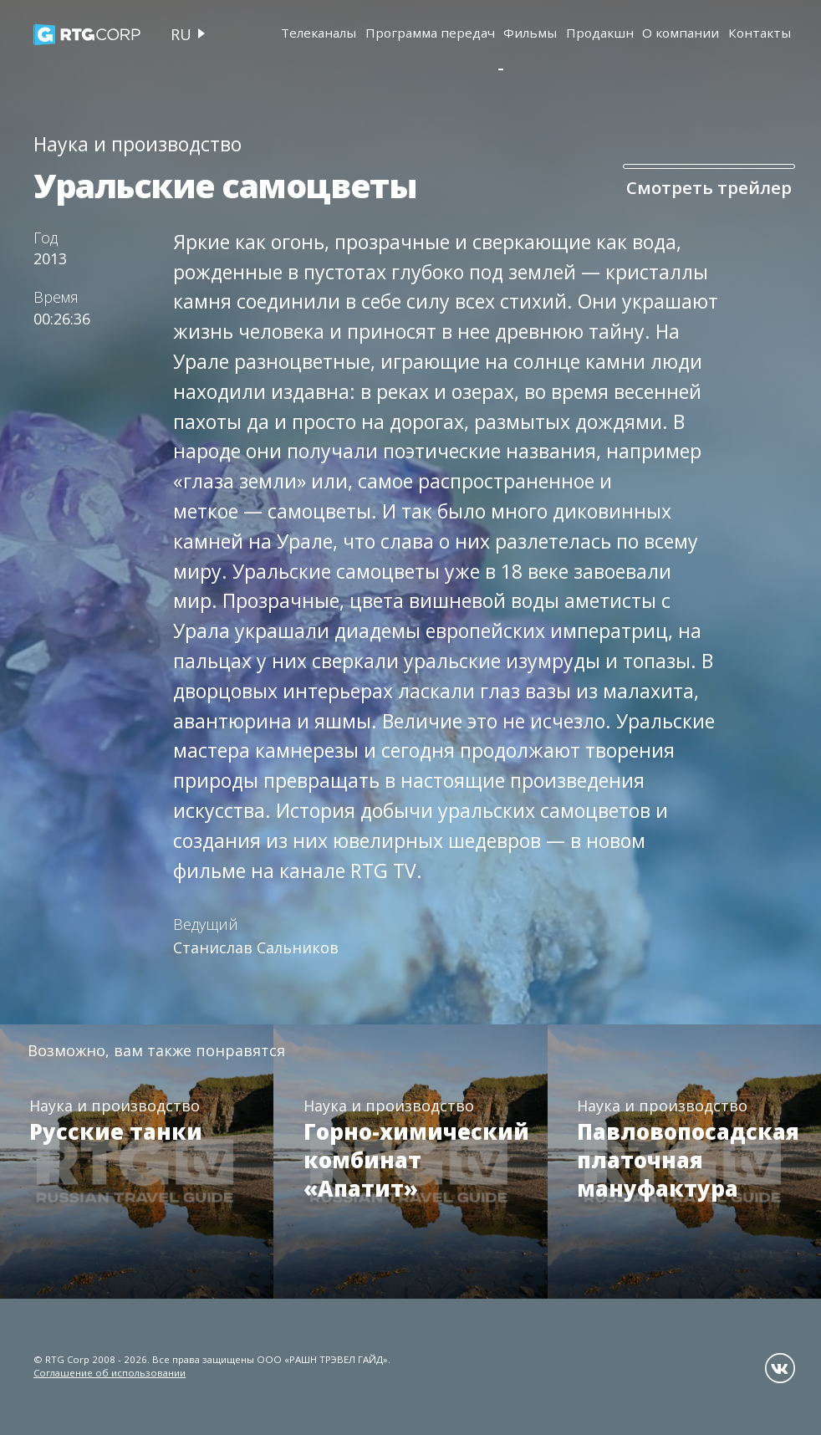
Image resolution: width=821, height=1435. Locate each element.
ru (181, 34)
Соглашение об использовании (109, 1372)
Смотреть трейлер (689, 187)
